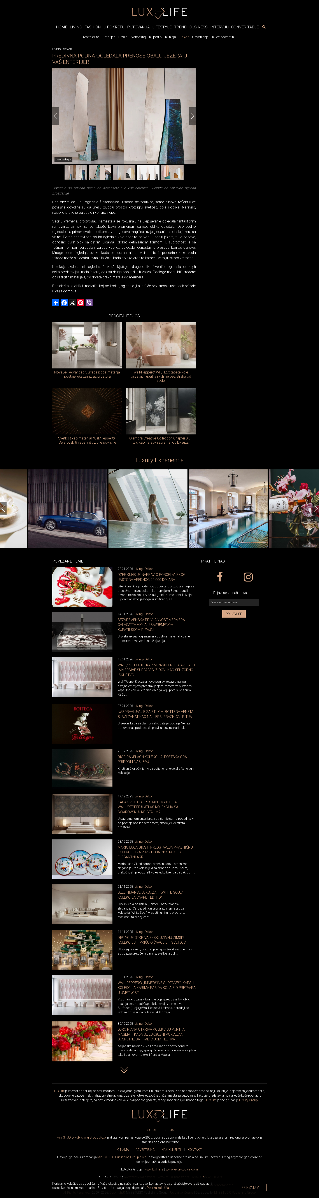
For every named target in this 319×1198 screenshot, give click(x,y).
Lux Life (59, 1091)
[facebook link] (219, 577)
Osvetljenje (200, 37)
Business (198, 27)
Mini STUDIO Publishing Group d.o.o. (82, 1137)
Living (76, 27)
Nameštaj (138, 37)
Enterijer (109, 37)
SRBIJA (169, 1130)
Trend (180, 27)
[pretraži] (264, 27)
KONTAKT (195, 1149)
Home (61, 27)
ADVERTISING (145, 1149)
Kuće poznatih (223, 37)
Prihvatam (250, 1187)
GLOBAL (151, 1130)
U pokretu (113, 27)
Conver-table (245, 27)
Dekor (184, 37)
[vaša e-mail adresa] (234, 602)
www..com (182, 1169)
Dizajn (122, 37)
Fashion (93, 27)
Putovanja (138, 27)
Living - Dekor (144, 569)
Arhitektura (91, 37)
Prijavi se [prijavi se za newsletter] (234, 614)
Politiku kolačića (158, 1187)
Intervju (219, 27)
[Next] (192, 116)
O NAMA (123, 1149)
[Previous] (55, 116)
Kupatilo (155, 37)
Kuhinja (170, 37)
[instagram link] (248, 577)
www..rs (153, 1169)
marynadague (63, 159)
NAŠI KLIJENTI (171, 1149)
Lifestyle (162, 27)
